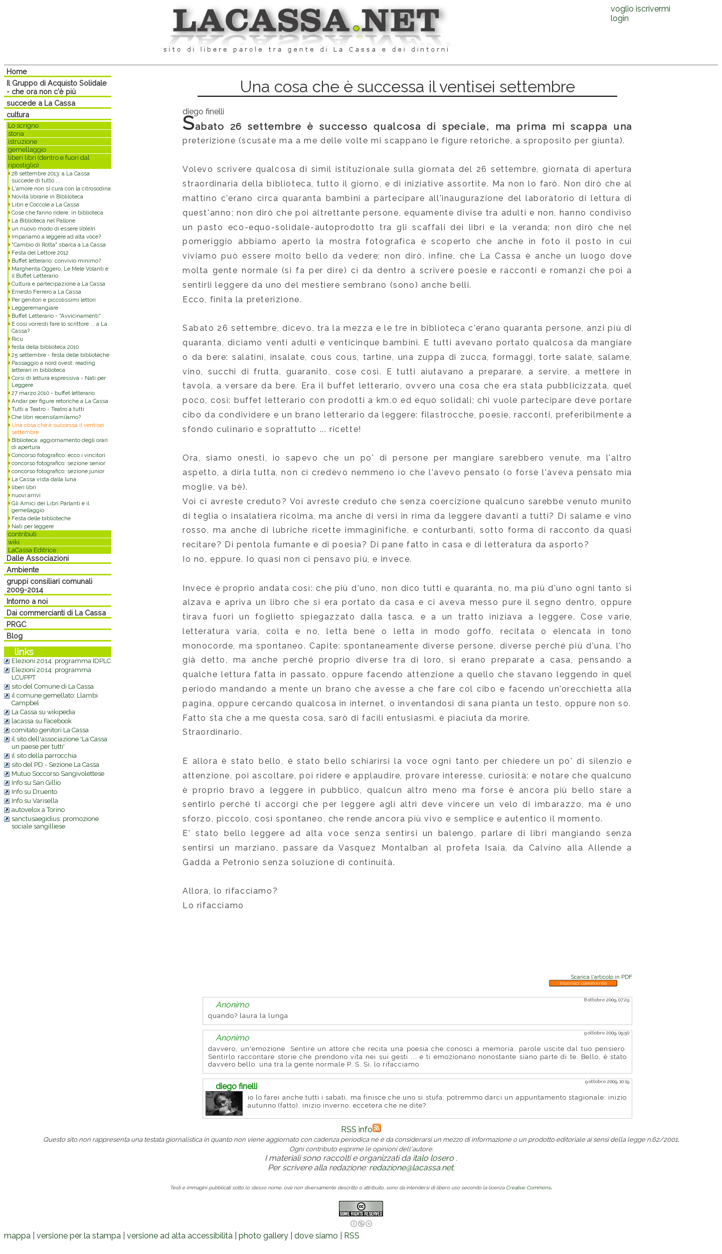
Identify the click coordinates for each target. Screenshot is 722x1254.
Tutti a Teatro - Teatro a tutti (48, 408)
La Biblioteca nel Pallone (43, 220)
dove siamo (316, 1235)
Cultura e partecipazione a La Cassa (58, 283)
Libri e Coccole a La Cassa (45, 204)
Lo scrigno (23, 125)
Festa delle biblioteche (41, 518)
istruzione (22, 141)
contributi (22, 534)
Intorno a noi (27, 601)
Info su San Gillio (36, 782)
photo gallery (263, 1235)
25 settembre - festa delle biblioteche (60, 354)
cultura (18, 114)
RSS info (361, 1129)
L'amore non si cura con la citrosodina (61, 188)
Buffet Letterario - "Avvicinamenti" (56, 315)
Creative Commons (528, 1187)
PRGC (16, 624)
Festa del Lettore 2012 (40, 252)
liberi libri (24, 487)
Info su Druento (34, 791)
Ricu (17, 338)
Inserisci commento (583, 983)
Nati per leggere (33, 526)
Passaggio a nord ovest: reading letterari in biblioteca (53, 366)
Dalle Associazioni (38, 558)
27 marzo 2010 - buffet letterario (53, 392)
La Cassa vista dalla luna (44, 479)
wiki (14, 542)
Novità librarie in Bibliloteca (47, 196)
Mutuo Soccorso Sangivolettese (58, 773)
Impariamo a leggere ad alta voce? (56, 236)
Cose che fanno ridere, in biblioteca (57, 212)
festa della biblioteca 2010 (45, 346)
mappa (17, 1235)
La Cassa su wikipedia (43, 712)
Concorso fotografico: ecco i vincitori (58, 455)
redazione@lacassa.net (411, 1167)
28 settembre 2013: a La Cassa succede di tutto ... (51, 177)
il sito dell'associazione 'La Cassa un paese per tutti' (59, 742)
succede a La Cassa (41, 103)
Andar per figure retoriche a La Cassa (60, 400)
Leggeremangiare (35, 307)
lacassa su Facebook (42, 721)
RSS (351, 1235)
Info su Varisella (35, 800)
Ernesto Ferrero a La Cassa (46, 291)
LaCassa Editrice (32, 550)
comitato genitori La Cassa (50, 730)
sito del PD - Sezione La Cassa (55, 764)
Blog (15, 636)
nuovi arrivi (26, 495)
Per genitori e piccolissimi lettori (54, 299)
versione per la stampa (79, 1235)
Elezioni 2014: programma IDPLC (61, 661)
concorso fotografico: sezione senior (58, 463)
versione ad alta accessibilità (180, 1235)
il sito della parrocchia (44, 755)
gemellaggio (27, 149)
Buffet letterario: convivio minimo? (56, 260)
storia (16, 133)
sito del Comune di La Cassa (53, 686)
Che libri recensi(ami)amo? (46, 417)
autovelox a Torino (38, 809)
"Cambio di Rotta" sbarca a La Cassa (59, 244)
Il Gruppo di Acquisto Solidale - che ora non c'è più (57, 87)
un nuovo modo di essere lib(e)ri (53, 228)
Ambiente (23, 569)
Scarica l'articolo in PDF (601, 976)
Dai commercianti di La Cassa (56, 612)
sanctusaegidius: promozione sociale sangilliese (55, 822)
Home (17, 71)
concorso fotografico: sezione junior (58, 471)
